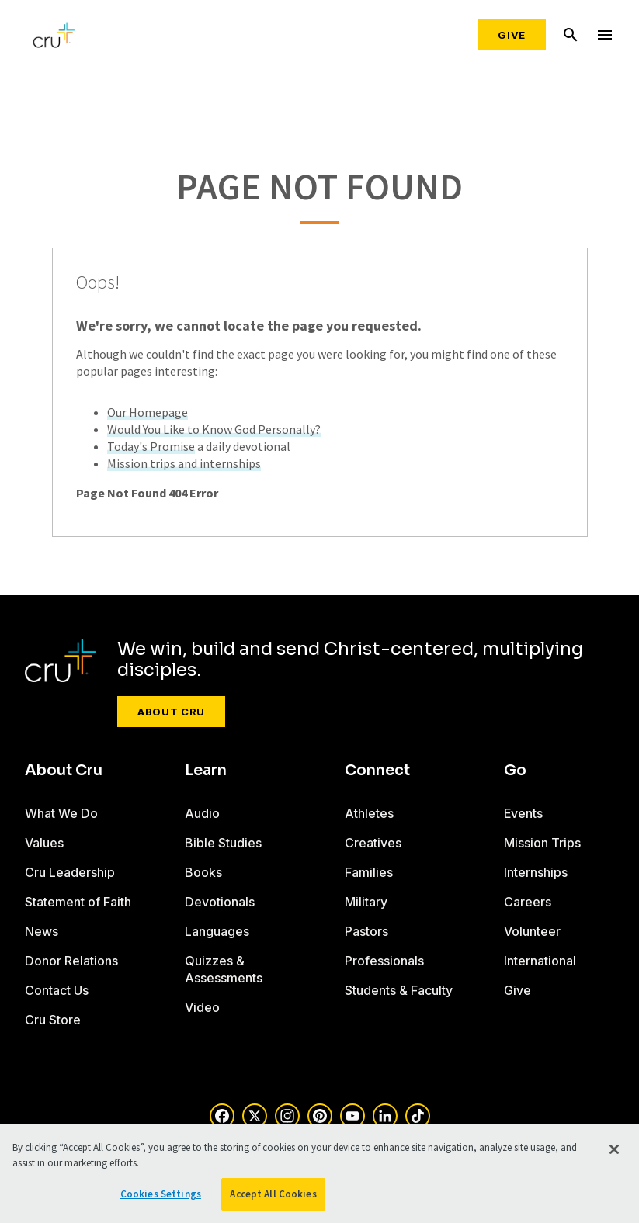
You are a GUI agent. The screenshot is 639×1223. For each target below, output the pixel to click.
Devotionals (220, 901)
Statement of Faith (78, 901)
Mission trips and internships (184, 463)
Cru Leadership (70, 872)
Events (523, 813)
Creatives (373, 843)
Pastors (366, 931)
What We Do (61, 813)
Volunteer (532, 931)
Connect (377, 770)
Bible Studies (223, 843)
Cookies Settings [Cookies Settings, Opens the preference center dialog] (160, 1193)
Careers (527, 901)
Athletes (369, 813)
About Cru (171, 711)
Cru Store (53, 1019)
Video (202, 1007)
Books (203, 872)
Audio (202, 813)
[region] (319, 1173)
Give (512, 35)
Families (369, 872)
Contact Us (57, 990)
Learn (206, 770)
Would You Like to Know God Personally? (214, 429)
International (540, 960)
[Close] (614, 1149)
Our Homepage (147, 412)
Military (366, 901)
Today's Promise (151, 446)
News (41, 931)
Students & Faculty (399, 990)
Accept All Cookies (273, 1193)
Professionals (384, 960)
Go (515, 770)
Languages (217, 931)
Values (44, 843)
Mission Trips (542, 843)
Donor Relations (71, 960)
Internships (536, 872)
